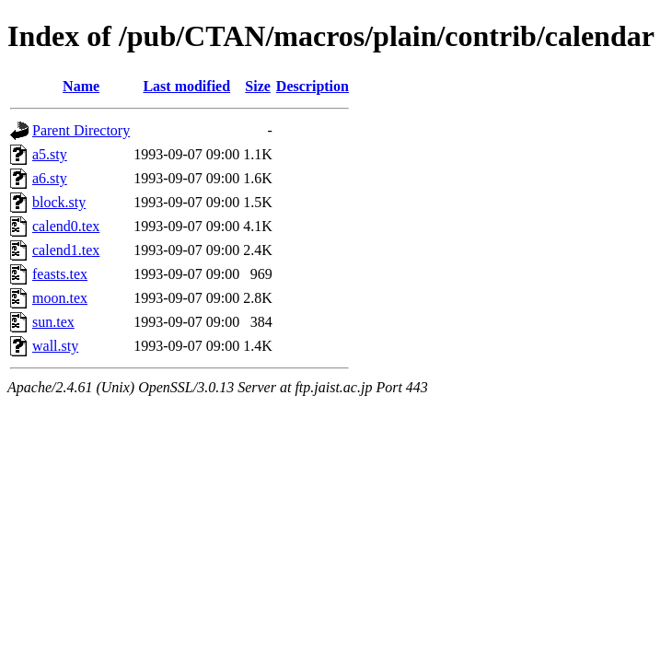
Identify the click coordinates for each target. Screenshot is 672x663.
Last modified (186, 86)
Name (81, 86)
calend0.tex (65, 226)
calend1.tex (65, 250)
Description (312, 86)
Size (258, 86)
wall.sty (55, 346)
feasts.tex (59, 274)
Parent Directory (81, 130)
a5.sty (49, 154)
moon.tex (59, 298)
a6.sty (49, 178)
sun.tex (53, 322)
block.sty (59, 202)
